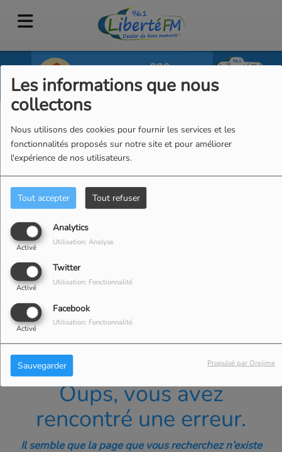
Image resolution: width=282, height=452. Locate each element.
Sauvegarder (42, 365)
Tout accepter (44, 198)
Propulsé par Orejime (241, 362)
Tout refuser (116, 198)
